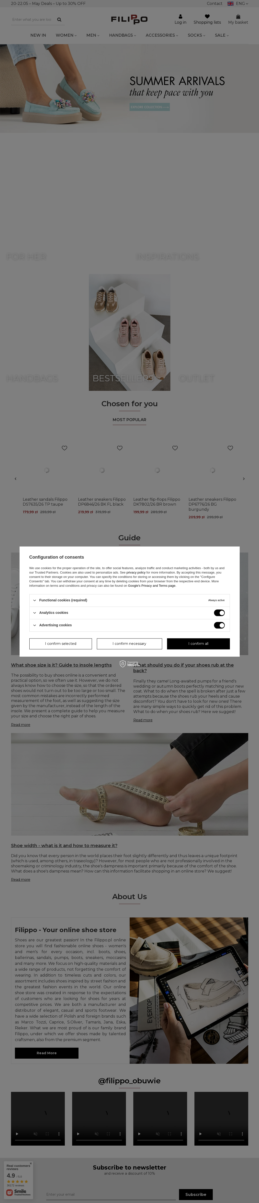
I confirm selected (60, 643)
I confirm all (198, 643)
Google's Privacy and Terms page (151, 585)
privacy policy (136, 572)
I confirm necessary (129, 643)
